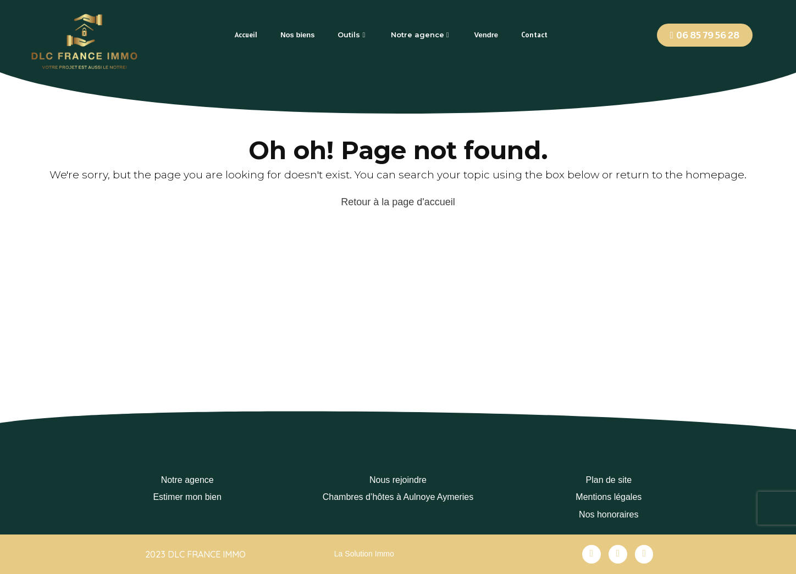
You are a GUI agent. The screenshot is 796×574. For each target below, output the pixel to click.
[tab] (246, 35)
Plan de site (609, 480)
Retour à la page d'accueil (398, 201)
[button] (705, 35)
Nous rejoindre (398, 480)
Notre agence (187, 480)
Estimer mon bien (187, 497)
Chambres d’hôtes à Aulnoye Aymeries (398, 497)
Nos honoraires (609, 514)
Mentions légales (609, 497)
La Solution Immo (364, 553)
